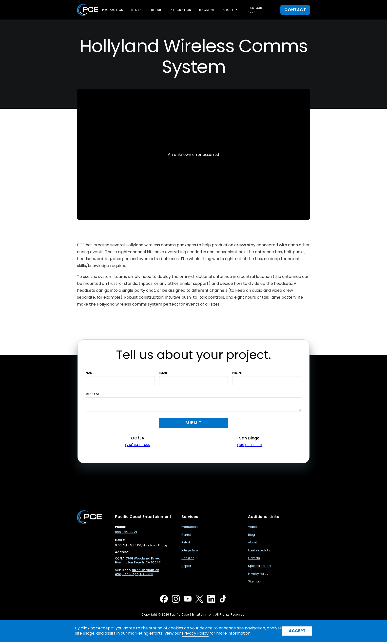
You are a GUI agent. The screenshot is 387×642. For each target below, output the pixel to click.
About (252, 542)
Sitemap (254, 581)
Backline (207, 10)
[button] (231, 10)
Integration (180, 10)
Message (93, 394)
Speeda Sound (259, 566)
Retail (156, 10)
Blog (251, 535)
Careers (254, 558)
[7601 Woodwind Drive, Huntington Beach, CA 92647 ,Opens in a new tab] (138, 560)
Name (90, 373)
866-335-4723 (256, 10)
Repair (186, 566)
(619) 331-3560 (249, 445)
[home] (87, 10)
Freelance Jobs (259, 550)
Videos (253, 527)
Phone (237, 373)
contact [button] (295, 10)
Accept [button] (297, 631)
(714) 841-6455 (137, 445)
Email (163, 373)
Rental (137, 10)
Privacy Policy (258, 574)
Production (112, 10)
